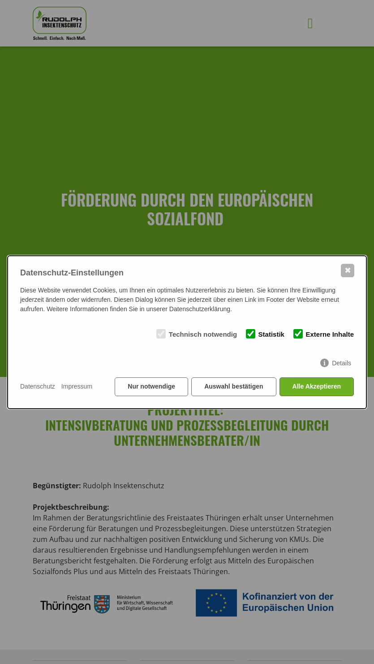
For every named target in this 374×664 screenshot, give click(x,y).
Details (341, 363)
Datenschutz (37, 386)
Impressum (76, 386)
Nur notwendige (151, 386)
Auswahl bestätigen (233, 386)
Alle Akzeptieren (316, 386)
